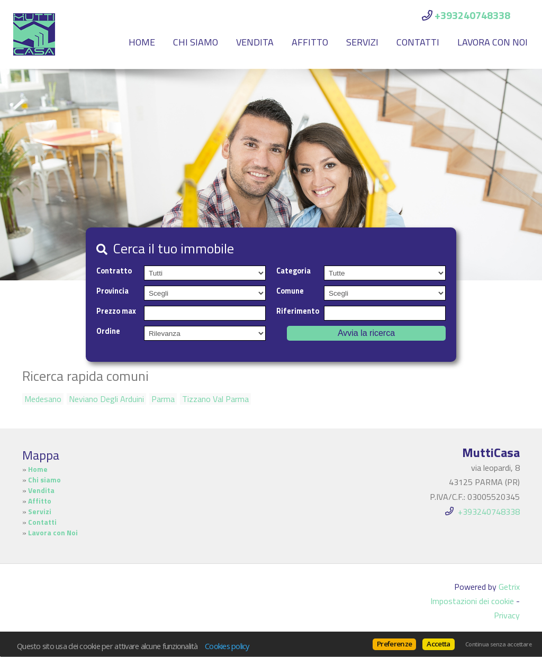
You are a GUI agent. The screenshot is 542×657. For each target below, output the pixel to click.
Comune (290, 291)
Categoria (293, 271)
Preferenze (394, 644)
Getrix (509, 586)
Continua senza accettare (498, 644)
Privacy (507, 615)
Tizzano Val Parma (215, 399)
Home (142, 42)
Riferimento (297, 311)
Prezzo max (116, 311)
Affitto (310, 42)
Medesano (42, 399)
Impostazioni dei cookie (472, 601)
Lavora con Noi (492, 42)
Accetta (438, 644)
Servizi (362, 42)
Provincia (112, 291)
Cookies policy (227, 646)
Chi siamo (195, 42)
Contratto (114, 271)
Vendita (255, 42)
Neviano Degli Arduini (106, 399)
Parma (163, 399)
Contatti (417, 42)
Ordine (108, 331)
